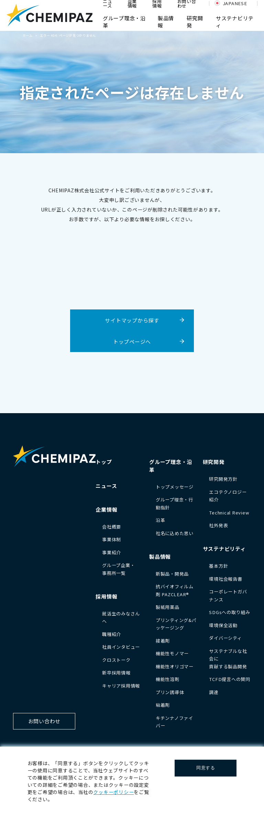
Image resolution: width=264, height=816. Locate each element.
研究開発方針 (223, 479)
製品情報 (160, 556)
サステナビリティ (224, 548)
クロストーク (116, 660)
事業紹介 (111, 552)
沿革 (160, 520)
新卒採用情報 (116, 672)
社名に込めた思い (175, 533)
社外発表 (218, 525)
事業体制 (111, 539)
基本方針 (218, 566)
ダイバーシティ (225, 638)
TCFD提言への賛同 (229, 679)
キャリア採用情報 (121, 685)
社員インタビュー (121, 647)
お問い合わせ (44, 721)
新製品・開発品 (172, 573)
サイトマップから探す (132, 320)
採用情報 (106, 596)
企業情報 (106, 509)
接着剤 (163, 640)
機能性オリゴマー (175, 666)
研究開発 (213, 461)
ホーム (28, 35)
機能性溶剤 (167, 679)
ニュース (106, 485)
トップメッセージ (175, 487)
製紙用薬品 (167, 607)
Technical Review (229, 512)
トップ (104, 461)
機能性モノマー (172, 653)
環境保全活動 (223, 625)
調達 (214, 692)
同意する (205, 767)
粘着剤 (163, 705)
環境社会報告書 (225, 579)
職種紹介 (111, 634)
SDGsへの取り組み (229, 612)
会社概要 (111, 526)
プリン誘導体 (170, 692)
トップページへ (132, 341)
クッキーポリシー (113, 792)
